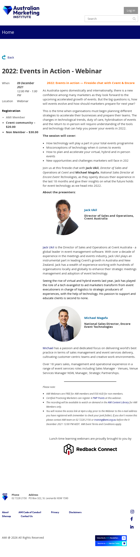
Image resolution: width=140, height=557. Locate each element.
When (6, 83)
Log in (131, 10)
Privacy (55, 512)
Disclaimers (75, 512)
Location (7, 101)
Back (11, 57)
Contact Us (27, 516)
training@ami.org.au (105, 419)
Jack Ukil (48, 247)
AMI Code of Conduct (29, 512)
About (5, 512)
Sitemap (6, 516)
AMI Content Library (118, 402)
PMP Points (99, 398)
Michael (48, 348)
